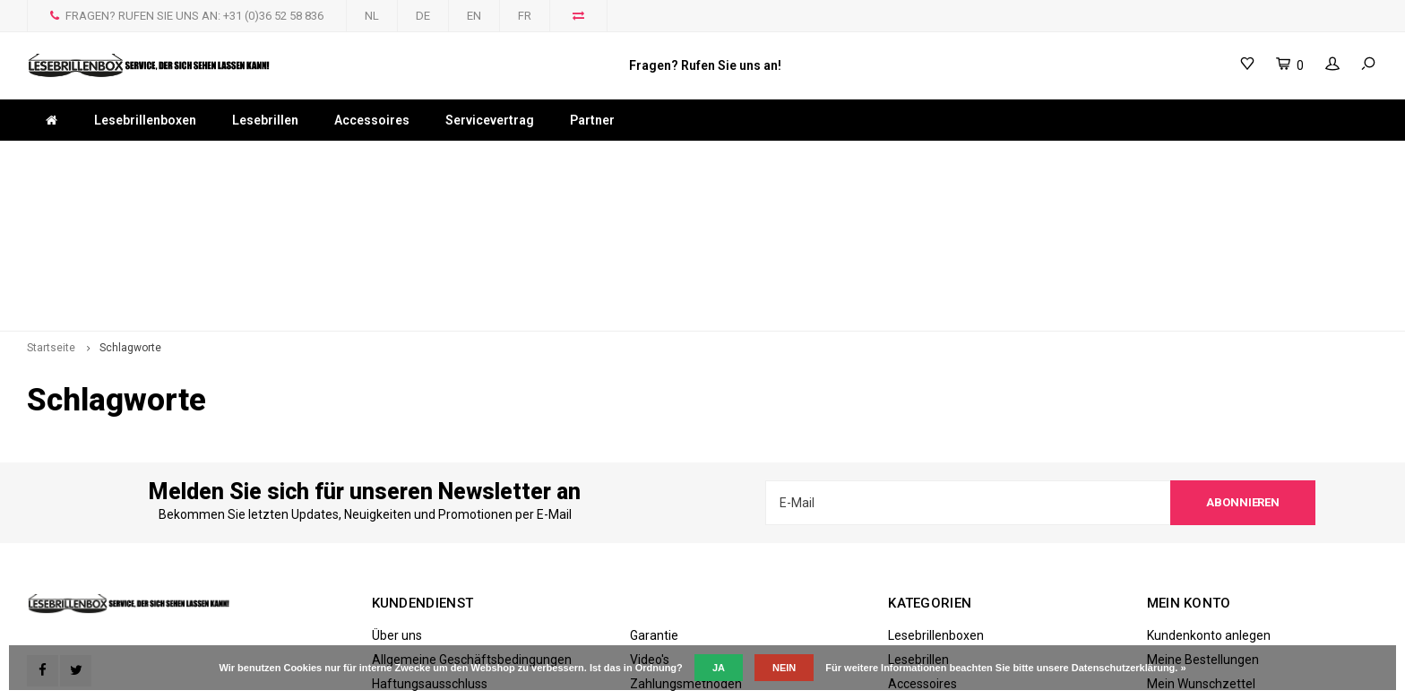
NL (372, 15)
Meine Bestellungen (1203, 504)
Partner (592, 120)
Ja (718, 667)
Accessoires (371, 120)
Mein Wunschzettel (1201, 529)
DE (423, 15)
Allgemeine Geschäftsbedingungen (472, 504)
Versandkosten (673, 553)
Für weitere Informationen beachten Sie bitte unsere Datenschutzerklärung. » (1005, 667)
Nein (784, 667)
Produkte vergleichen (1207, 553)
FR (524, 15)
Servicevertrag (489, 120)
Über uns (397, 480)
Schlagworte (130, 193)
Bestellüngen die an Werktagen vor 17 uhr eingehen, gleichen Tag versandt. (247, 158)
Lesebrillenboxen (145, 120)
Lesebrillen (265, 120)
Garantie (654, 480)
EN (474, 15)
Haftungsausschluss (429, 529)
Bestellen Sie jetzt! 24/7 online (933, 158)
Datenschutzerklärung (435, 553)
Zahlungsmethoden (686, 529)
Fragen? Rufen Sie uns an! (705, 65)
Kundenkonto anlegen (1209, 480)
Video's (649, 504)
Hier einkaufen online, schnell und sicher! (1251, 158)
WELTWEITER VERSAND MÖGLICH (653, 158)
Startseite (51, 193)
